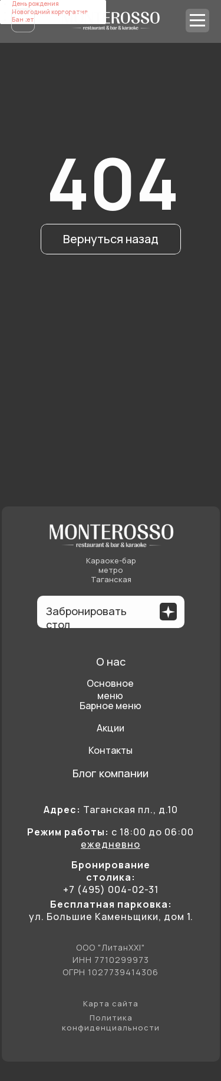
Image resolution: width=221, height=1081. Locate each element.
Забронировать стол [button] (86, 618)
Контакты (110, 750)
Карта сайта (110, 1003)
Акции (110, 727)
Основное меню (110, 689)
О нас (111, 661)
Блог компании (110, 773)
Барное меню (110, 705)
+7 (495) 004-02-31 (111, 889)
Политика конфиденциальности (111, 1022)
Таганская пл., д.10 (111, 809)
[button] (168, 612)
